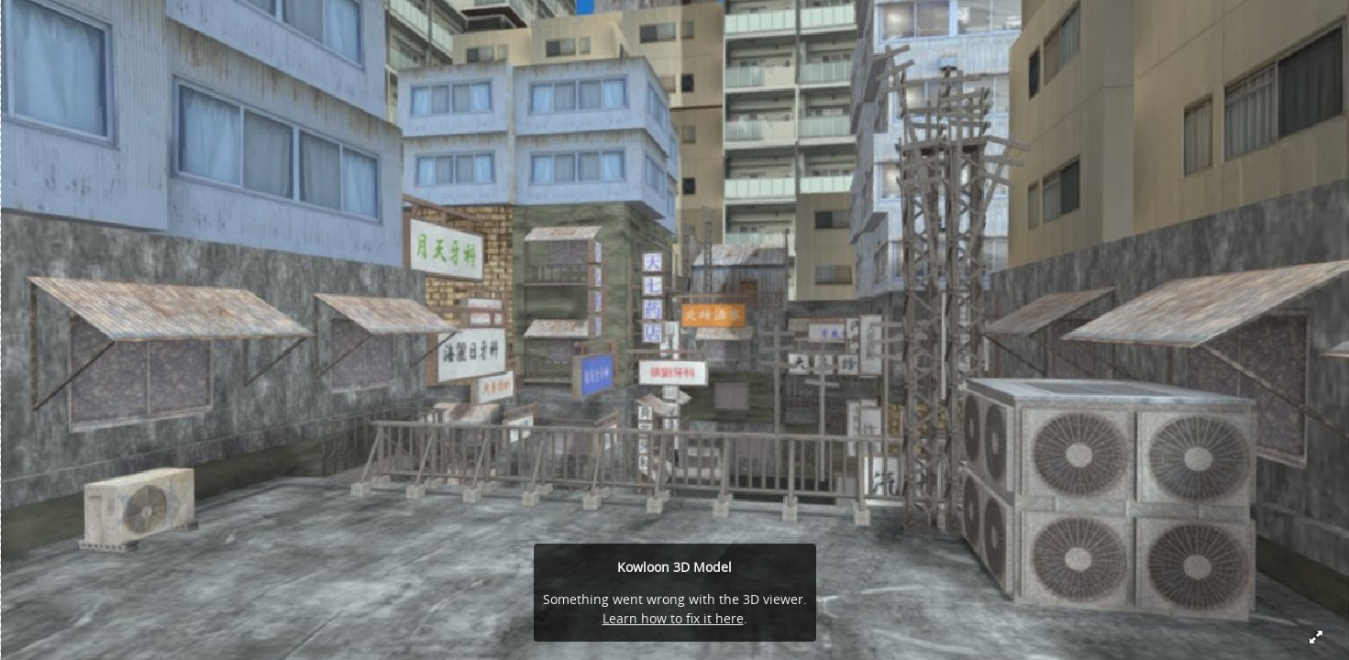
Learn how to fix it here (673, 618)
